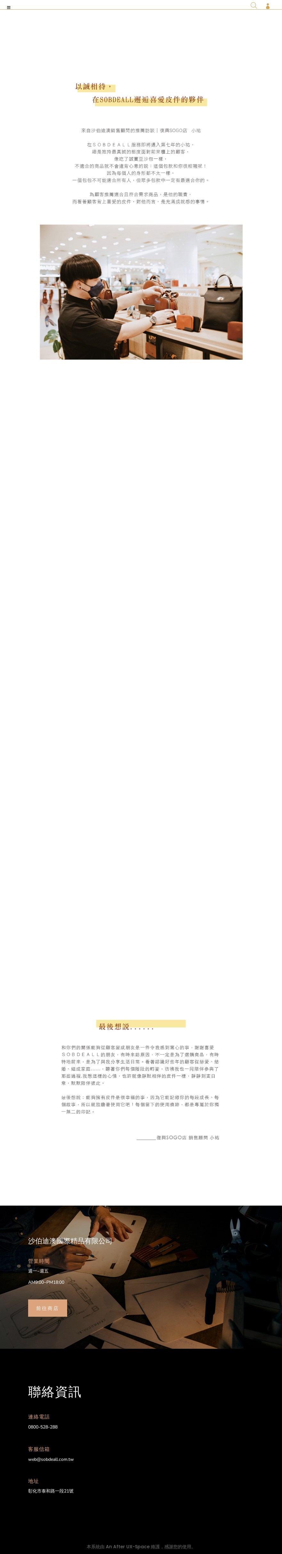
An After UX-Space (128, 1546)
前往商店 (47, 1307)
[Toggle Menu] (9, 7)
